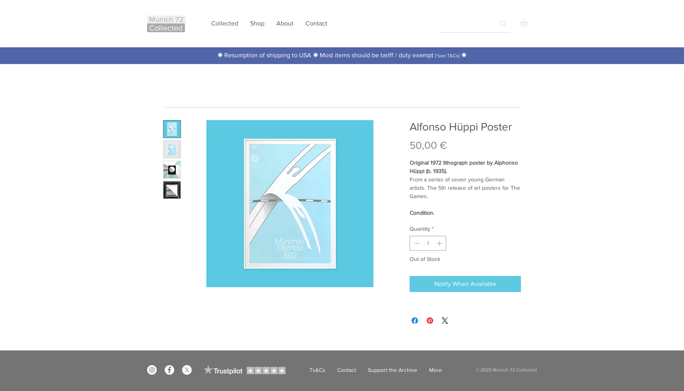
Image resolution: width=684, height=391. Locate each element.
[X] (187, 370)
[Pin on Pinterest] (430, 320)
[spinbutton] (428, 243)
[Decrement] (416, 243)
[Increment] (440, 243)
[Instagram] (152, 370)
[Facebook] (169, 370)
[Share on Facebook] (415, 320)
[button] (528, 23)
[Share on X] (445, 320)
